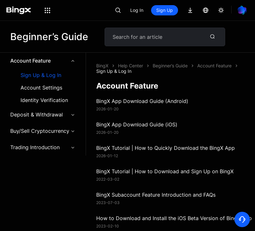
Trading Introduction (42, 147)
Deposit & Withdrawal (42, 114)
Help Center (130, 65)
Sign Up (164, 10)
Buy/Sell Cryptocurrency (42, 131)
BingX (102, 65)
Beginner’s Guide (170, 65)
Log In (136, 10)
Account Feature (42, 60)
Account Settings (41, 88)
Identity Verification (44, 100)
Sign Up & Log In (41, 75)
